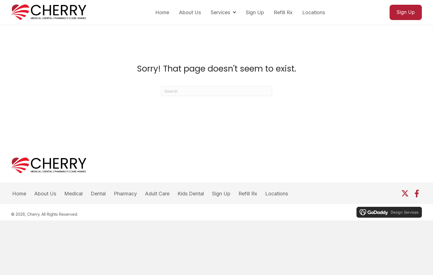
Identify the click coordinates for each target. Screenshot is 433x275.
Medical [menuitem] (73, 194)
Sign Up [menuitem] (221, 194)
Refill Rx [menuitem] (247, 194)
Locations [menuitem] (276, 194)
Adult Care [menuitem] (157, 194)
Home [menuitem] (19, 194)
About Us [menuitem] (45, 194)
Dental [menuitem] (98, 194)
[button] (405, 193)
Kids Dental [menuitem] (191, 194)
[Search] (216, 91)
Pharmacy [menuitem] (125, 194)
